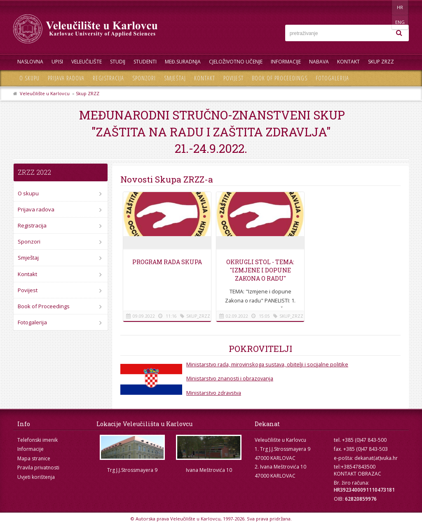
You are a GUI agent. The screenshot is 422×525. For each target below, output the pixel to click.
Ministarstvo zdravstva (213, 392)
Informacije (286, 61)
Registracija (108, 78)
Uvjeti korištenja (36, 476)
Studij (117, 61)
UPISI (57, 61)
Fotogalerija (332, 78)
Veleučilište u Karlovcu (45, 93)
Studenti (145, 61)
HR (383, 7)
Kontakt (348, 61)
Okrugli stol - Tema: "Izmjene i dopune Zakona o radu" (260, 270)
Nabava (319, 61)
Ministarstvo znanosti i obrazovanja (229, 378)
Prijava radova (66, 78)
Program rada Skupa (167, 262)
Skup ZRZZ (381, 61)
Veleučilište (86, 61)
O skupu (29, 78)
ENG (400, 7)
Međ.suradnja (183, 61)
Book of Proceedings (279, 78)
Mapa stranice (33, 458)
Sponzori (144, 78)
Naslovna (30, 61)
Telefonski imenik (37, 439)
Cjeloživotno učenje (236, 61)
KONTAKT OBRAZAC (357, 473)
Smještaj (175, 78)
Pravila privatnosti (38, 467)
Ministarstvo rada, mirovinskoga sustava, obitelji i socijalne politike (267, 364)
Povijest (233, 78)
